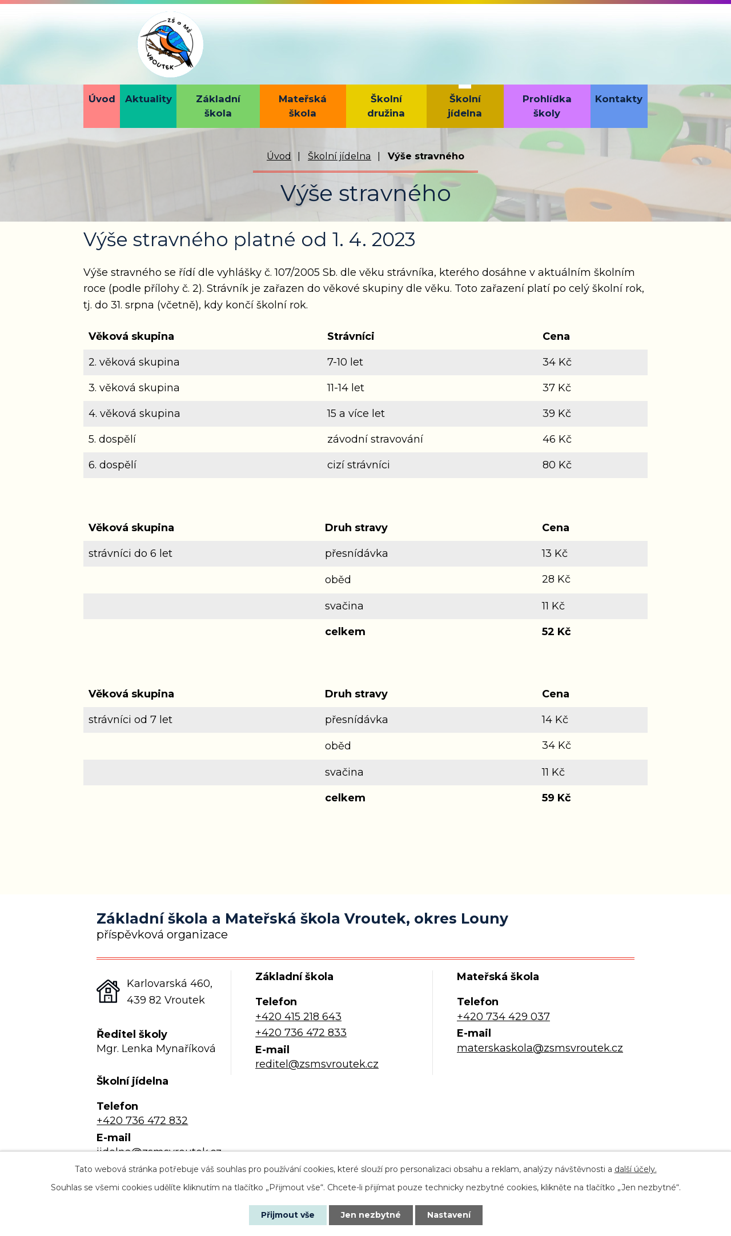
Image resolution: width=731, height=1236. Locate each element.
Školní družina (386, 106)
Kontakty (618, 99)
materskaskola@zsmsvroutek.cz (540, 1048)
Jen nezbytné (371, 1215)
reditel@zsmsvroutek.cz (317, 1064)
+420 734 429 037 (503, 1016)
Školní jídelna (465, 106)
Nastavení (449, 1215)
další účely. (635, 1169)
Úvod (102, 99)
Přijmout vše (288, 1215)
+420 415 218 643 (298, 1016)
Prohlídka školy (547, 106)
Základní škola (218, 106)
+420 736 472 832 (142, 1120)
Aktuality (148, 99)
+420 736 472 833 (301, 1032)
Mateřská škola (303, 106)
